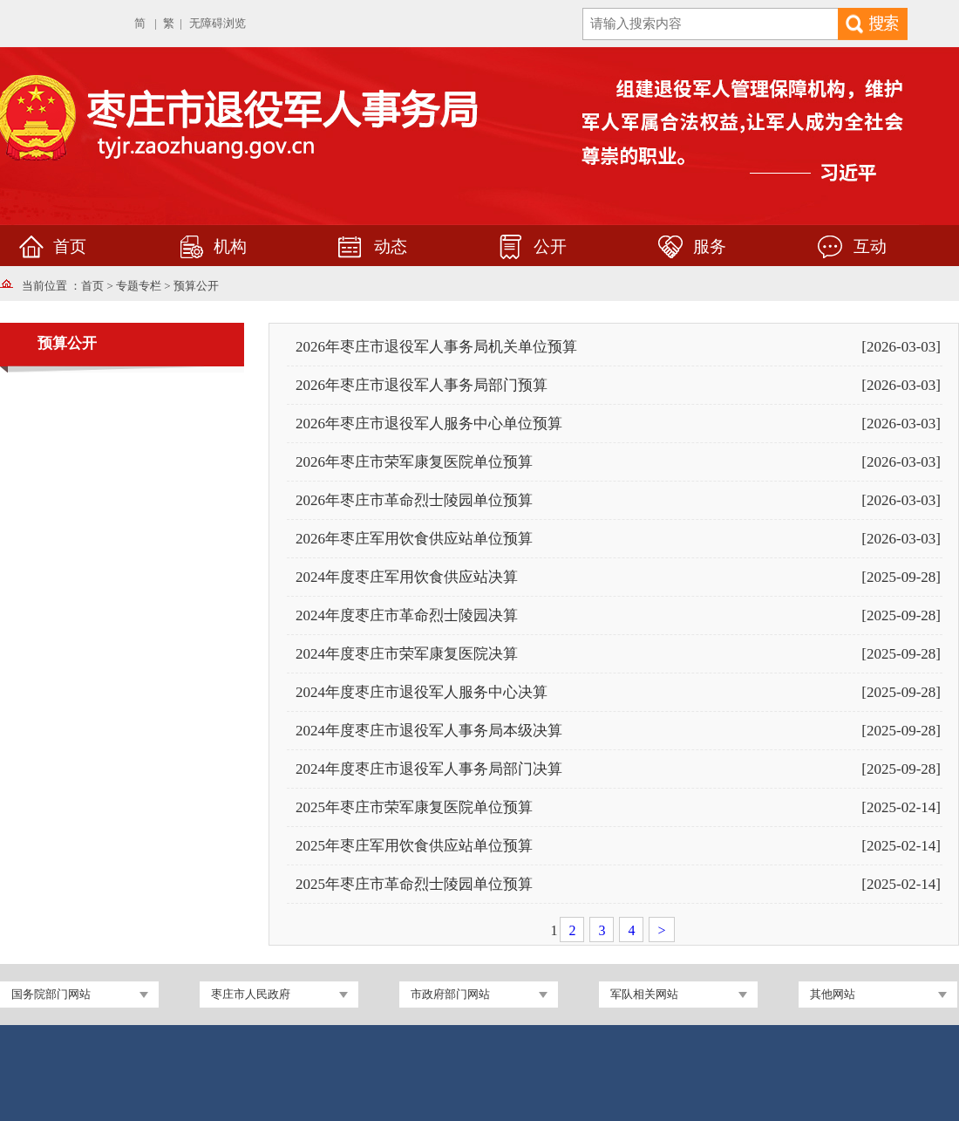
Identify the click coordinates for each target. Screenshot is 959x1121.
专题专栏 (138, 285)
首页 (92, 285)
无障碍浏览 (217, 23)
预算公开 (196, 285)
